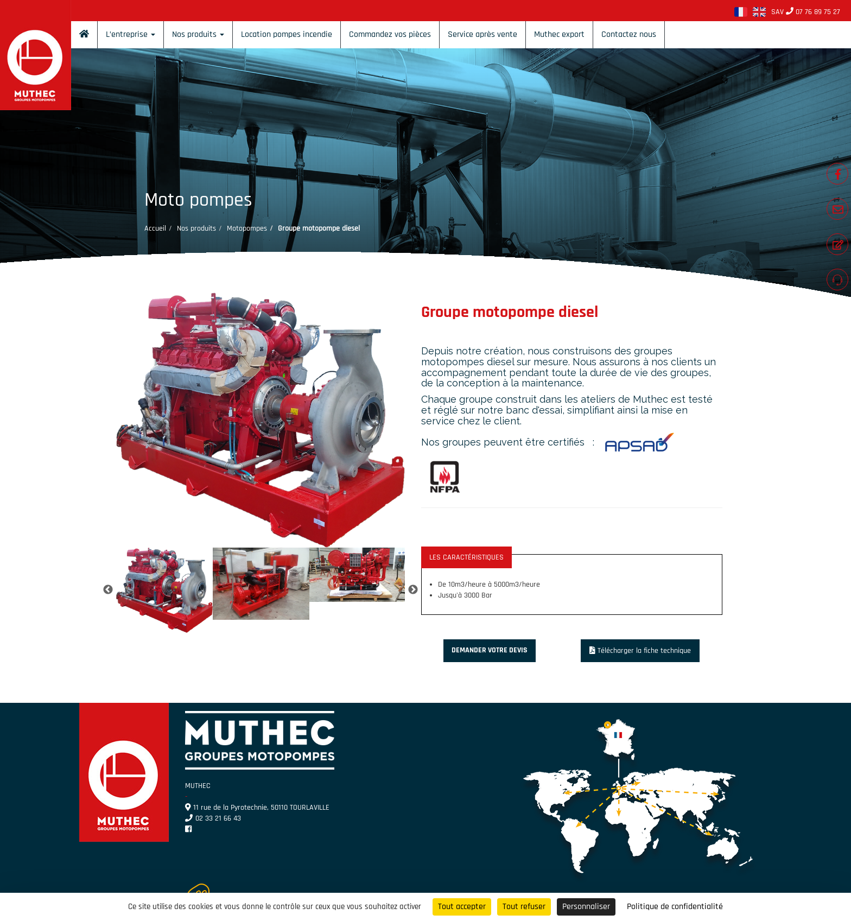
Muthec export (559, 34)
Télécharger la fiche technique (640, 651)
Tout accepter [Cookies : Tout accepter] (462, 906)
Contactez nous (628, 34)
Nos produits (198, 34)
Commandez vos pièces (390, 34)
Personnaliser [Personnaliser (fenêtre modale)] (586, 906)
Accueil (155, 228)
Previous (108, 590)
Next (413, 590)
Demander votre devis (490, 650)
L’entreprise (130, 34)
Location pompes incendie (286, 34)
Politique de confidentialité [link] (675, 906)
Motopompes (247, 228)
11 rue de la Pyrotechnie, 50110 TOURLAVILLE (257, 807)
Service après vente (482, 34)
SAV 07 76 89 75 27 (805, 12)
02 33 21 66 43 (213, 818)
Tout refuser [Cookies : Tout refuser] (524, 906)
